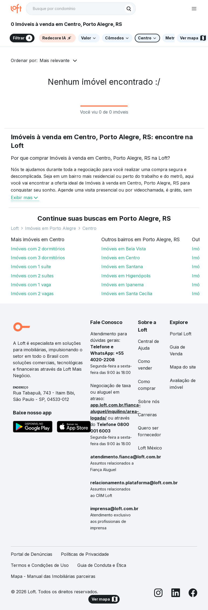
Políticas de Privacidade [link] (85, 554)
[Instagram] (158, 593)
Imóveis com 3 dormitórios (38, 257)
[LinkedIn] (175, 593)
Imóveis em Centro (120, 257)
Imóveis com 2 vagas (32, 293)
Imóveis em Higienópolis (126, 275)
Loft (15, 228)
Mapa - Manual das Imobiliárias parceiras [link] (53, 576)
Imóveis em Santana (122, 266)
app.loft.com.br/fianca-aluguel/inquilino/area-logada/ (115, 411)
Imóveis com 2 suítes (32, 275)
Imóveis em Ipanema (122, 284)
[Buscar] (128, 8)
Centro (89, 228)
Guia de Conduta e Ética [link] (101, 565)
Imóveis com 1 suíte (31, 266)
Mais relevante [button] (55, 60)
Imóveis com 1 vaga (31, 284)
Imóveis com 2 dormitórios (38, 248)
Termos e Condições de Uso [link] (40, 565)
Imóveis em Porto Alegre (50, 228)
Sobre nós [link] (149, 401)
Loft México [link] (150, 448)
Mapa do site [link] (183, 367)
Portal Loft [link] (180, 333)
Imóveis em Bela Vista (123, 248)
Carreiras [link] (147, 414)
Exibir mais (25, 197)
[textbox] (81, 8)
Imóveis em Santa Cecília (126, 293)
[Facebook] (193, 593)
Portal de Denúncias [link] (31, 554)
